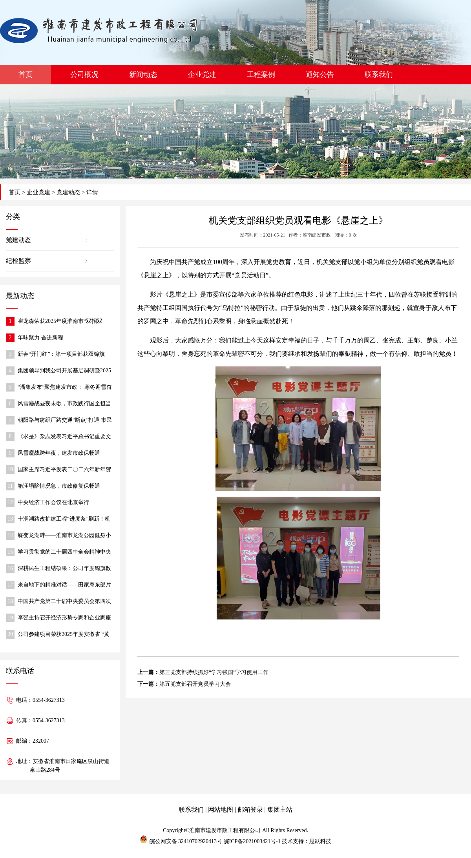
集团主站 (279, 809)
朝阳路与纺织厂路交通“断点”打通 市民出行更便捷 (65, 420)
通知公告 (320, 74)
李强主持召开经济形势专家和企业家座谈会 (64, 618)
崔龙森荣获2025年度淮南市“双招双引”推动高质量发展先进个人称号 (60, 322)
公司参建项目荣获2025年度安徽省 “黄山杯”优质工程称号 (64, 635)
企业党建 (202, 74)
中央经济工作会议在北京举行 (53, 502)
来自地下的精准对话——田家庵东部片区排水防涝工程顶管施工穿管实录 (64, 585)
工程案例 (261, 74)
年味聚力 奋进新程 (40, 338)
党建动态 (68, 192)
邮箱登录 (250, 809)
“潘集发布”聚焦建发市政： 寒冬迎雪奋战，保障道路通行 (65, 388)
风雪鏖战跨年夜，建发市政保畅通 (59, 453)
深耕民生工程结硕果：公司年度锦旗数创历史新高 (64, 569)
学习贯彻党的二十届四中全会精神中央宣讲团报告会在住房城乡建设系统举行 (64, 552)
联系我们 (379, 74)
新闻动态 (143, 74)
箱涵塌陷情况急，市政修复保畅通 (59, 486)
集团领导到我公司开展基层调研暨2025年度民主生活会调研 (64, 371)
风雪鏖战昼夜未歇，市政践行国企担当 (64, 403)
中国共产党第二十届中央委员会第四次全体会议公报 (64, 602)
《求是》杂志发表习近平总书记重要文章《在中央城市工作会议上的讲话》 (64, 437)
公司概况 (84, 74)
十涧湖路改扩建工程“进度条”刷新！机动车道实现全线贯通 (64, 519)
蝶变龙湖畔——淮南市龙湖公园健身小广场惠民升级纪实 (64, 536)
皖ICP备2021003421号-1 (252, 841)
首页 (25, 74)
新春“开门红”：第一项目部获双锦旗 (61, 354)
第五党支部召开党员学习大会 (195, 684)
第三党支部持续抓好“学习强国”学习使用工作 (213, 672)
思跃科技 (320, 841)
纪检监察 (18, 260)
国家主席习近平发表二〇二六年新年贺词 (64, 470)
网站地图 (220, 809)
